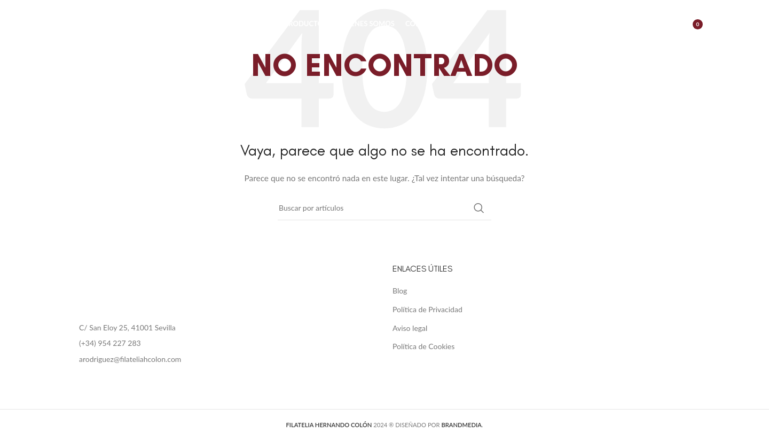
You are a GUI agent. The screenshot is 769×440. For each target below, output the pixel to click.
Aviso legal (410, 328)
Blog (400, 290)
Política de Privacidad (427, 309)
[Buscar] (641, 24)
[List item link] (221, 343)
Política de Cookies (423, 346)
